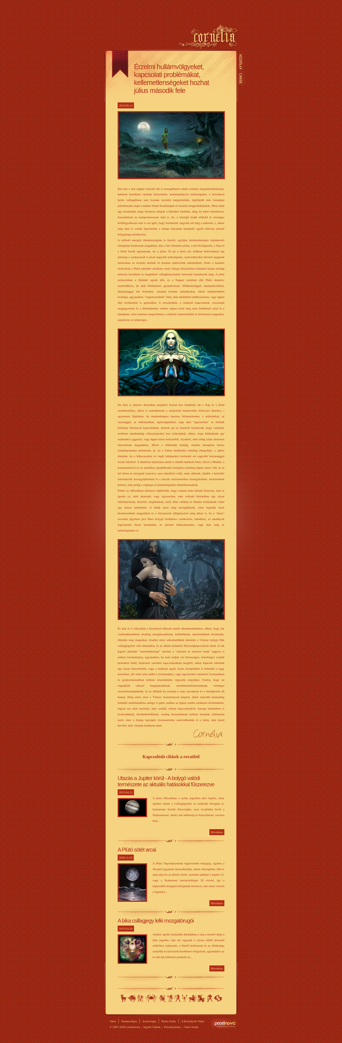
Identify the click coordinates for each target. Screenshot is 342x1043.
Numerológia (129, 1021)
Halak (218, 998)
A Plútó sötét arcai (137, 850)
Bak (201, 998)
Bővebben (217, 832)
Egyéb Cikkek (151, 1027)
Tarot (113, 1021)
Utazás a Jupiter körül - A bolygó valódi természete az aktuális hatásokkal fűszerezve (166, 781)
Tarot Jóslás (191, 1027)
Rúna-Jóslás (169, 1021)
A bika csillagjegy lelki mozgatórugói (156, 921)
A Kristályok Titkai (192, 1021)
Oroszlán (162, 998)
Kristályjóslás (172, 1027)
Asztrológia (149, 1021)
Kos (124, 998)
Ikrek (140, 998)
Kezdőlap (240, 62)
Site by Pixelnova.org (225, 1023)
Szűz (170, 998)
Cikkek (240, 78)
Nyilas (192, 998)
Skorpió (184, 998)
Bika (132, 998)
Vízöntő (210, 998)
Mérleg (177, 998)
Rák (151, 998)
